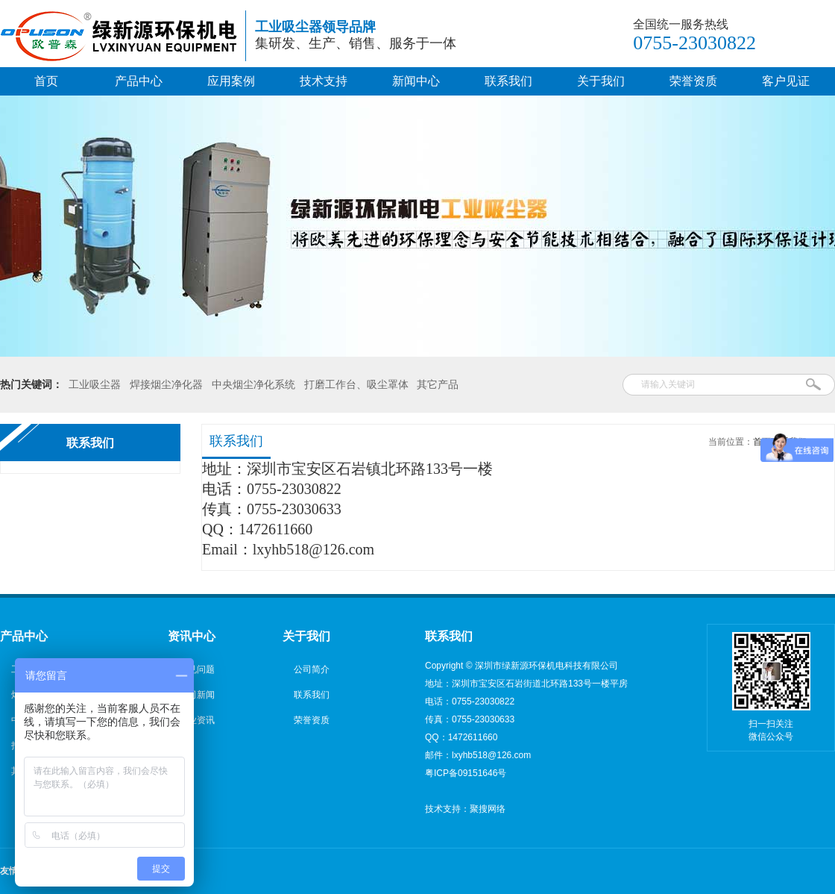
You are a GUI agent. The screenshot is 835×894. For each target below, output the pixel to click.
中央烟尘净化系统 (253, 384)
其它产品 (438, 384)
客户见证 (786, 81)
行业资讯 (197, 720)
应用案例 (231, 81)
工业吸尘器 (95, 384)
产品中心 (139, 81)
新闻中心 (416, 81)
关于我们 (601, 81)
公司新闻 (197, 695)
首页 (46, 81)
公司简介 (312, 669)
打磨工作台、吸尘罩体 (356, 384)
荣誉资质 (693, 81)
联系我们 (508, 81)
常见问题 (197, 669)
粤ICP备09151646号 (465, 773)
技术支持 (323, 81)
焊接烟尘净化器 (166, 384)
